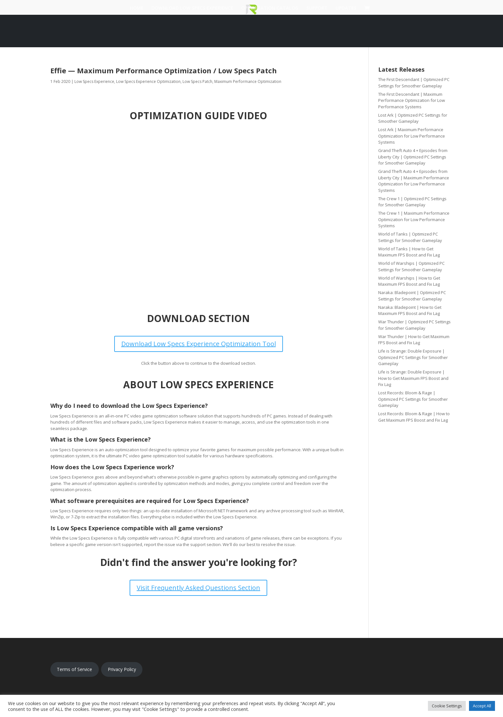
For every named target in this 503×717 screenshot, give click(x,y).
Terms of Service (74, 669)
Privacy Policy (122, 669)
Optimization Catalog (269, 8)
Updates (346, 8)
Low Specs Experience (94, 81)
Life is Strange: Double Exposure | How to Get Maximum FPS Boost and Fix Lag (413, 378)
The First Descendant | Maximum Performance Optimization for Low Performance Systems (411, 100)
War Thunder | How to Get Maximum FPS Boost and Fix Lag (413, 340)
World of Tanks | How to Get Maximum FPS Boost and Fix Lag (409, 252)
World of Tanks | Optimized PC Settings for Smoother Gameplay (410, 237)
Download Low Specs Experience (192, 8)
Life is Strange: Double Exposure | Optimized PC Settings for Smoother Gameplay (413, 357)
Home (136, 8)
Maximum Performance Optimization (247, 81)
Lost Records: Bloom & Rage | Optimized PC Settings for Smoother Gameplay (413, 399)
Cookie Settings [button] (447, 706)
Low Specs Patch (197, 81)
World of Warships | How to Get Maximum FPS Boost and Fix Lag (409, 281)
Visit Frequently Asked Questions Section (198, 587)
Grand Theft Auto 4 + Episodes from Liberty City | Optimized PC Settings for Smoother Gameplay (413, 157)
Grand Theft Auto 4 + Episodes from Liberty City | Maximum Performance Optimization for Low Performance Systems (413, 180)
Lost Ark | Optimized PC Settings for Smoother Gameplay (412, 118)
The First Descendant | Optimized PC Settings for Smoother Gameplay (413, 82)
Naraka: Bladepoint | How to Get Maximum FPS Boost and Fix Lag (409, 310)
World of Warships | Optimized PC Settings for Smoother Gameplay (411, 266)
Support (317, 8)
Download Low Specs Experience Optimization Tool (198, 343)
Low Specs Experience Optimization (148, 81)
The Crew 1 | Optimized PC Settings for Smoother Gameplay (412, 202)
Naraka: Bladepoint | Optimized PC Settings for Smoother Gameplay (412, 296)
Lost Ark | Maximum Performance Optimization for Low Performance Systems (411, 136)
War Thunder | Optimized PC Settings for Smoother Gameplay (414, 325)
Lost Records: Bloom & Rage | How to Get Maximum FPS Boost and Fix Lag (414, 417)
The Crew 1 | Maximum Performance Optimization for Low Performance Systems (413, 219)
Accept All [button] (482, 706)
